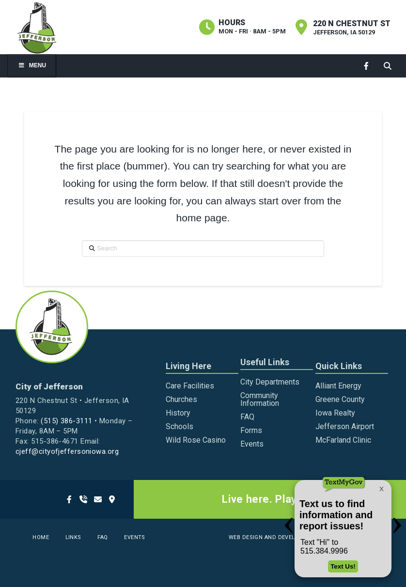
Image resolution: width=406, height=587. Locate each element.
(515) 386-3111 (66, 421)
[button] (387, 66)
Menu (32, 65)
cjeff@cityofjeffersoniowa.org (67, 451)
